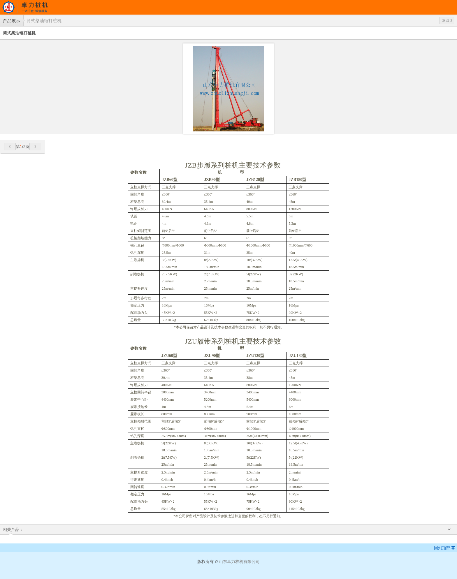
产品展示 (11, 20)
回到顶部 (442, 547)
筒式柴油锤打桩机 (44, 20)
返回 (447, 20)
